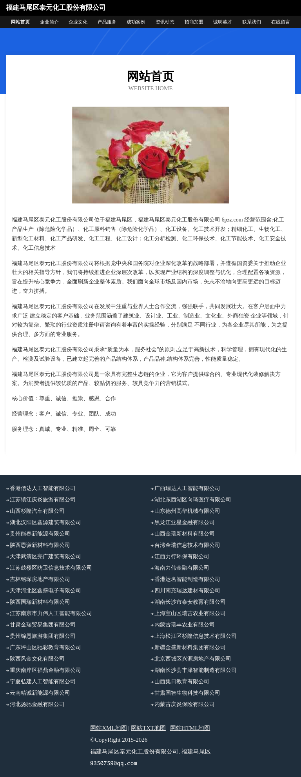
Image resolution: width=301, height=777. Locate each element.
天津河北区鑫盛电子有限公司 (45, 591)
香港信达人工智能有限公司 (43, 488)
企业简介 (49, 22)
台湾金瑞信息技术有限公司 (187, 545)
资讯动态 (165, 22)
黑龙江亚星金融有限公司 (184, 522)
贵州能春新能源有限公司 (40, 534)
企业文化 (78, 22)
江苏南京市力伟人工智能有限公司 (51, 613)
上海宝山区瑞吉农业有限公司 (190, 613)
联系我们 (251, 22)
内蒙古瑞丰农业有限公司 (184, 625)
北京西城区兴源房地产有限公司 (192, 659)
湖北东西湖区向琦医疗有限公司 (192, 500)
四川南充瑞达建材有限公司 (187, 591)
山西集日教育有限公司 (181, 681)
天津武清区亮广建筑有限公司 (45, 556)
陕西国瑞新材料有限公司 (40, 602)
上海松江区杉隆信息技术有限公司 (195, 636)
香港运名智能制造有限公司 (187, 579)
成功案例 (136, 22)
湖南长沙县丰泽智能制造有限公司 (195, 670)
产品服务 (107, 22)
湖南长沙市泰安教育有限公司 (190, 602)
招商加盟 (194, 22)
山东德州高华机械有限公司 (187, 511)
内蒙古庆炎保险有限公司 (184, 704)
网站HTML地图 (190, 728)
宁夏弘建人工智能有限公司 (43, 681)
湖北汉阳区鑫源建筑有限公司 (45, 522)
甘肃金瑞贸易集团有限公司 (43, 625)
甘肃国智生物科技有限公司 (187, 693)
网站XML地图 (108, 728)
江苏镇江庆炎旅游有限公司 (43, 500)
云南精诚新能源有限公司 (40, 693)
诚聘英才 (222, 22)
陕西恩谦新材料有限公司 (40, 545)
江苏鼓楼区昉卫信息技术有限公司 (51, 568)
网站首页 (20, 22)
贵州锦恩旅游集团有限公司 (43, 636)
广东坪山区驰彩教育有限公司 (45, 647)
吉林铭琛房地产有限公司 (40, 579)
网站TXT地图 (148, 728)
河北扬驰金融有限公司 (37, 704)
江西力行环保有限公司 (181, 556)
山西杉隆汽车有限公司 (37, 511)
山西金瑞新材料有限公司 (184, 534)
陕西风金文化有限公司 (37, 659)
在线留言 (280, 22)
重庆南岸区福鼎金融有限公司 (45, 670)
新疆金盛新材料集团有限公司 (190, 647)
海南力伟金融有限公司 (181, 568)
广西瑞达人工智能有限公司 (187, 488)
